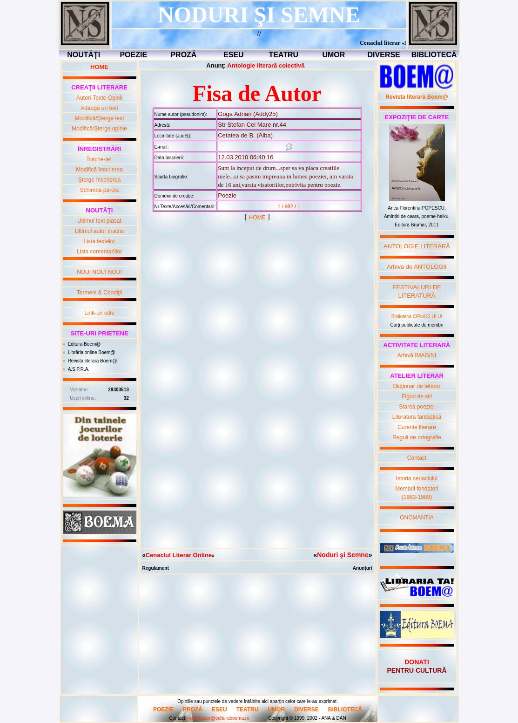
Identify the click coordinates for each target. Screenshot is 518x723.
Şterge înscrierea (99, 180)
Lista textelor (99, 241)
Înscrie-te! (99, 159)
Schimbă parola (99, 190)
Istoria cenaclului (416, 478)
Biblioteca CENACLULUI (417, 316)
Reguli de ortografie (416, 437)
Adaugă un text (99, 108)
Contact (416, 458)
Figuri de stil (417, 396)
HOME (257, 217)
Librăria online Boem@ (91, 352)
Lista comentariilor (99, 251)
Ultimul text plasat (99, 221)
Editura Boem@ (84, 344)
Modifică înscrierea (99, 169)
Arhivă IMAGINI (416, 355)
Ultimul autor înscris (99, 231)
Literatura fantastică (416, 417)
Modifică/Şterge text (99, 118)
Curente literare (416, 427)
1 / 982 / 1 (288, 206)
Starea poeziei (417, 406)
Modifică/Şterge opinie (99, 128)
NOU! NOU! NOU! (99, 272)
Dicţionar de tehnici (416, 386)
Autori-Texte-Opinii (99, 98)
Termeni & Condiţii (99, 292)
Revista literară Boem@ (92, 360)
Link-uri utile (99, 313)
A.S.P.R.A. (79, 369)
